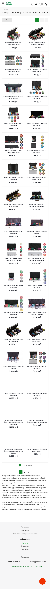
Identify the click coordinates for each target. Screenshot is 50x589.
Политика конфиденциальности (25, 534)
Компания (25, 527)
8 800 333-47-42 (14, 561)
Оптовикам (25, 546)
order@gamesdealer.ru (38, 562)
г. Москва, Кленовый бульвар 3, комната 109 (27, 566)
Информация (25, 539)
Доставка (25, 549)
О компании (25, 531)
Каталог (25, 543)
